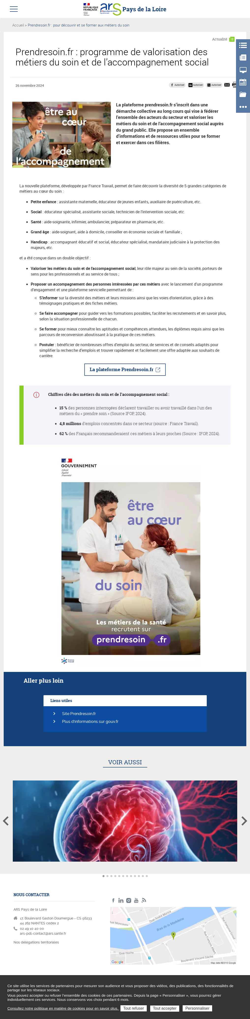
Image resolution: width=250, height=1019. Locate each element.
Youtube (136, 900)
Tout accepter (164, 1008)
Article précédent (6, 821)
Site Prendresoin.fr (79, 713)
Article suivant (244, 821)
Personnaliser (197, 1008)
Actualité (219, 39)
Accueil (18, 25)
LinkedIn (121, 900)
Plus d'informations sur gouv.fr (90, 721)
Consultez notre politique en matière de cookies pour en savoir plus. (63, 1008)
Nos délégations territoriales (37, 942)
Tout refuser (133, 1008)
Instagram (128, 900)
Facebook (113, 900)
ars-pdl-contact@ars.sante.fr (43, 933)
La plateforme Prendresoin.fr (121, 369)
